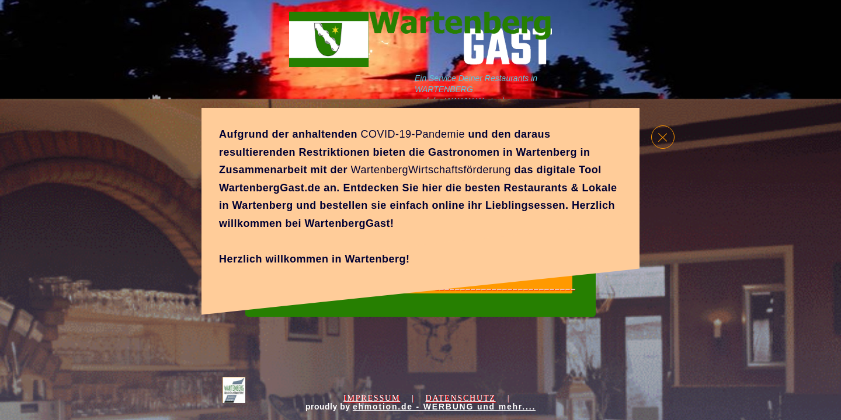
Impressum (371, 398)
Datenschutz (460, 398)
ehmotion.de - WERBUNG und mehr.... (444, 406)
